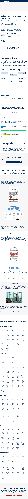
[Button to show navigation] (26, 1)
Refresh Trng (21, 73)
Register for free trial (14, 495)
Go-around (21, 78)
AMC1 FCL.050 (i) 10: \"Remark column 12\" (8, 122)
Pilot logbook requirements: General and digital (14, 161)
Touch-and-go (21, 75)
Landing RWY (21, 83)
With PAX (20, 86)
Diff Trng (20, 81)
